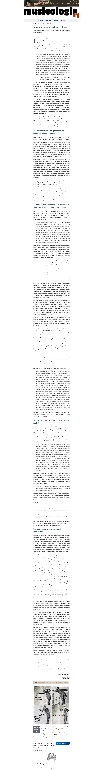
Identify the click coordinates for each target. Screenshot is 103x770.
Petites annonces (49, 735)
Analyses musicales (46, 733)
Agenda (41, 735)
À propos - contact (47, 727)
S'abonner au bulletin (61, 727)
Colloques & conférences (50, 737)
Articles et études (47, 731)
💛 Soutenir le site (61, 743)
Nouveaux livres (58, 733)
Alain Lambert (47, 23)
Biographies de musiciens (48, 729)
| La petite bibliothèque (60, 731)
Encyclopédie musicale (62, 729)
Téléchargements (60, 735)
